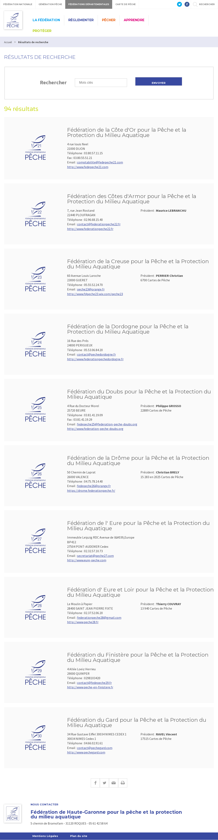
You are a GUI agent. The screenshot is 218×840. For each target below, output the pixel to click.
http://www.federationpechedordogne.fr (95, 359)
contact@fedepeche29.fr (94, 683)
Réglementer (81, 20)
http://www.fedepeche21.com (87, 167)
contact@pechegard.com (94, 748)
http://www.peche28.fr (82, 622)
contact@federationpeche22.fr (99, 224)
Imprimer (122, 782)
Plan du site (80, 836)
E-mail (113, 782)
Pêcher (108, 20)
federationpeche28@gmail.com (99, 617)
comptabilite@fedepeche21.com (100, 162)
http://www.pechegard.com (86, 752)
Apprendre (134, 20)
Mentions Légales (45, 836)
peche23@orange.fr (91, 289)
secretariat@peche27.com (95, 556)
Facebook (95, 782)
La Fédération (46, 20)
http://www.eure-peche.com (86, 560)
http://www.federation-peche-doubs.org (95, 429)
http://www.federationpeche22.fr (90, 229)
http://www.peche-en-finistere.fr (90, 687)
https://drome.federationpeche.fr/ (91, 490)
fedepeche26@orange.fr (94, 486)
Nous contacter (44, 804)
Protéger (42, 31)
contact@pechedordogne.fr (96, 354)
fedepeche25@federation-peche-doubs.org (107, 424)
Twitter (104, 782)
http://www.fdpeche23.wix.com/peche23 (95, 294)
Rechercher (53, 82)
